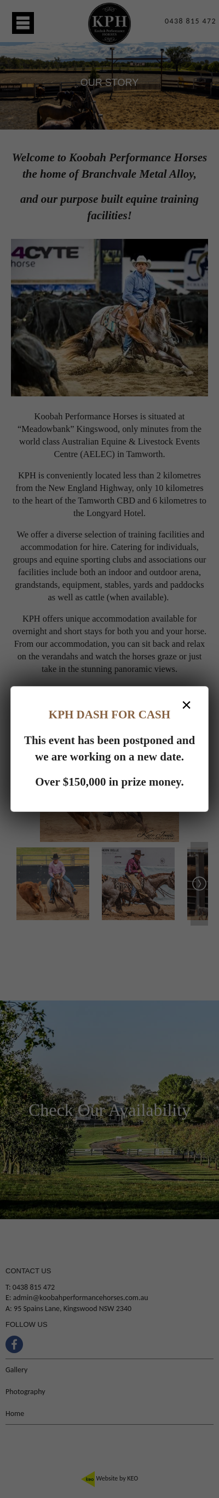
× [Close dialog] (186, 705)
